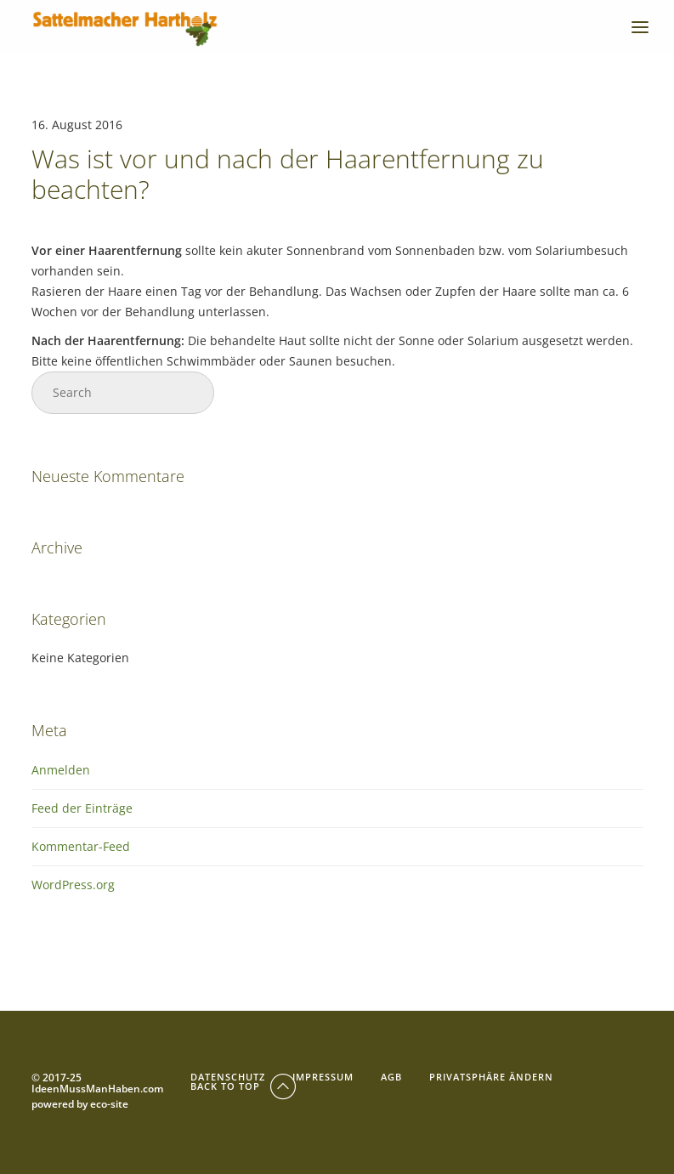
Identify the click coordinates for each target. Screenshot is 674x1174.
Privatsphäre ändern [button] (491, 1076)
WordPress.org (73, 884)
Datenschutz (227, 1076)
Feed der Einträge (82, 808)
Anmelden (60, 770)
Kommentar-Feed (80, 846)
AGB (391, 1076)
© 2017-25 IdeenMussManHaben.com (97, 1084)
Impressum (323, 1076)
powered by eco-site (79, 1104)
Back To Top (244, 1086)
